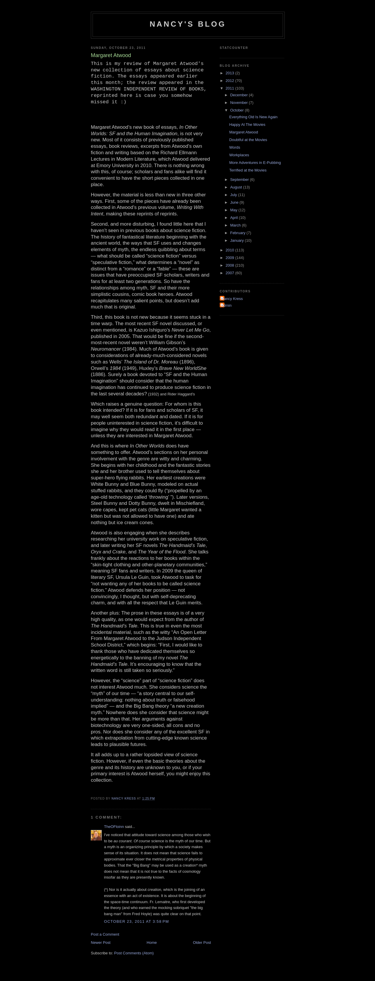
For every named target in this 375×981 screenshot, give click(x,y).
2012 (230, 80)
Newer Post (100, 942)
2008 (230, 265)
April (234, 217)
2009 (230, 257)
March (236, 225)
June (235, 202)
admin (226, 305)
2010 (230, 250)
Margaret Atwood (243, 132)
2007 (230, 273)
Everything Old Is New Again (253, 117)
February (238, 233)
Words (234, 147)
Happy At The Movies (247, 124)
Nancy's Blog (188, 24)
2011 (230, 88)
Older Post (202, 942)
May (234, 210)
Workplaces (239, 155)
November (239, 102)
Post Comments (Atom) (134, 953)
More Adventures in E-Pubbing (255, 162)
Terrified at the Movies (247, 170)
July (234, 195)
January (237, 240)
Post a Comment (105, 934)
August (236, 187)
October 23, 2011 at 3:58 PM (136, 921)
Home (152, 942)
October (237, 110)
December (239, 95)
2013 (230, 73)
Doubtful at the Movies (248, 140)
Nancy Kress (232, 298)
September (240, 179)
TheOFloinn (114, 826)
